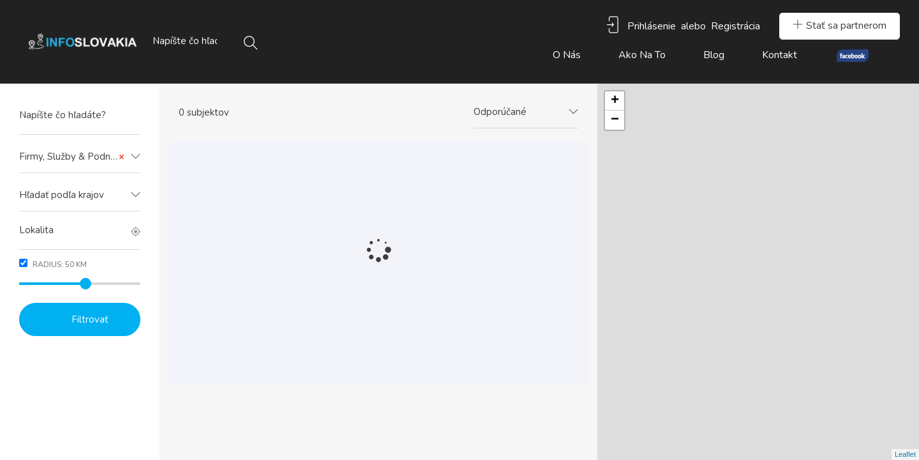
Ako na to (642, 55)
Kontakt (779, 55)
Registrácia (735, 26)
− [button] (615, 120)
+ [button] (615, 101)
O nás (567, 55)
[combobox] (79, 157)
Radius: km (53, 264)
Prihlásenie (651, 26)
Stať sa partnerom (839, 26)
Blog (713, 55)
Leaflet (905, 454)
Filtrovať (89, 319)
